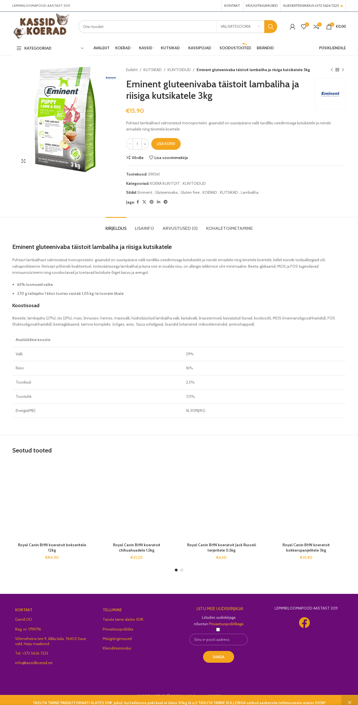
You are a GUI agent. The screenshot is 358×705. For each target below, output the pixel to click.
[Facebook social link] (138, 202)
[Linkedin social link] (158, 202)
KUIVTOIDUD (179, 69)
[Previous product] (332, 70)
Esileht (132, 69)
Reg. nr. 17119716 (28, 629)
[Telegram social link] (165, 202)
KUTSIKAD (152, 69)
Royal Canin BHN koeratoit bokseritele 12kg (52, 547)
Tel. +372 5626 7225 (31, 653)
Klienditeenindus (117, 648)
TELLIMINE (112, 609)
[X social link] (144, 202)
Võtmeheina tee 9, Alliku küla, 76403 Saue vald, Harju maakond (50, 641)
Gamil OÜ (23, 619)
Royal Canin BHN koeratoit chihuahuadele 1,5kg (136, 547)
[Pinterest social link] (151, 202)
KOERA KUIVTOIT (165, 183)
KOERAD (209, 192)
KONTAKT (23, 609)
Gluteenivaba (166, 192)
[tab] (115, 225)
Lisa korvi (166, 143)
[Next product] (343, 70)
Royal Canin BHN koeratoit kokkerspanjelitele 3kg (306, 547)
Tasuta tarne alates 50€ (123, 619)
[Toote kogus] (137, 144)
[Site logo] (41, 26)
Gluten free (190, 192)
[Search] (177, 26)
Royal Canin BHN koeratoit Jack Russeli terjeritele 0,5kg (221, 547)
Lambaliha (249, 192)
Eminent (145, 192)
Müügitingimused (117, 638)
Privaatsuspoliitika (118, 629)
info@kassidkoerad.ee (34, 662)
